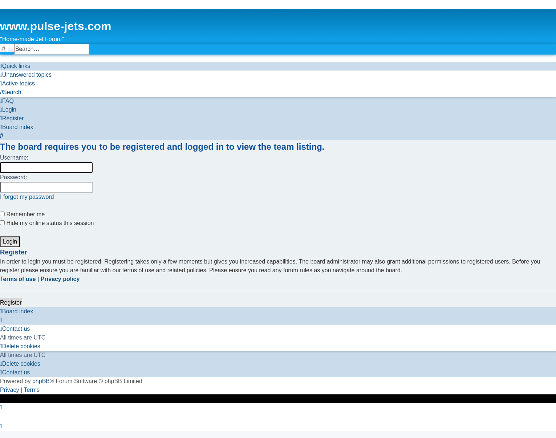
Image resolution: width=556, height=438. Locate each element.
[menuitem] (26, 75)
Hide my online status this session (47, 223)
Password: (13, 177)
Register (11, 303)
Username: (14, 157)
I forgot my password (27, 197)
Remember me (22, 214)
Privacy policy (60, 279)
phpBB (41, 381)
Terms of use (18, 279)
